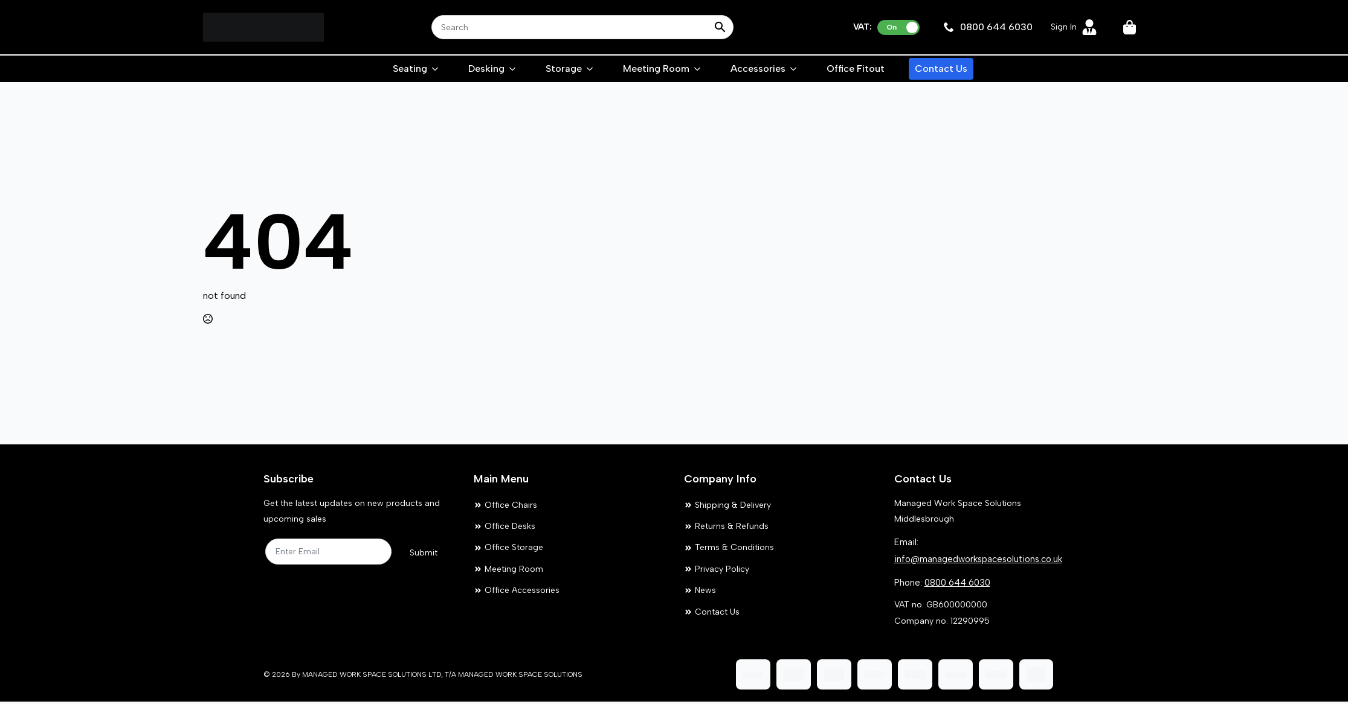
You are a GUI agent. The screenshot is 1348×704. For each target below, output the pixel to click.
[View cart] (1130, 27)
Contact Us (941, 68)
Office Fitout (856, 68)
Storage (564, 68)
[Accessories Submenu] (793, 69)
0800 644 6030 (957, 582)
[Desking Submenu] (513, 69)
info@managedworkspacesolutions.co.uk (978, 559)
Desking (486, 68)
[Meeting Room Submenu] (697, 69)
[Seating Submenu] (435, 69)
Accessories (757, 68)
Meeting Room (656, 68)
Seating (410, 68)
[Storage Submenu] (590, 69)
